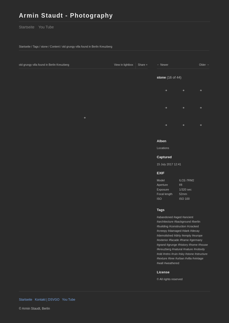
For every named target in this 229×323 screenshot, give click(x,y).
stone (44, 46)
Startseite (26, 27)
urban (180, 258)
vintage (198, 258)
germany (196, 240)
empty (187, 235)
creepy (162, 230)
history (184, 244)
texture (162, 258)
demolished (165, 235)
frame (185, 240)
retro (168, 253)
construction (178, 226)
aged (178, 217)
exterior (163, 240)
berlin (196, 221)
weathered (172, 263)
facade (174, 240)
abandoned (165, 217)
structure (201, 253)
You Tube (46, 27)
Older (202, 64)
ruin (175, 253)
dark (186, 230)
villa (189, 258)
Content (55, 46)
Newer (164, 64)
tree (172, 258)
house (204, 244)
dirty (178, 235)
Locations (163, 148)
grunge (172, 244)
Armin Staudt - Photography (66, 15)
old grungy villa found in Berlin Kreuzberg (87, 46)
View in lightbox (123, 64)
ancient (188, 217)
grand (162, 244)
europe (198, 235)
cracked (194, 226)
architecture (165, 221)
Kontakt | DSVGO (47, 299)
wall (160, 263)
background (183, 221)
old (160, 253)
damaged (175, 230)
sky (182, 253)
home (193, 244)
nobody (200, 249)
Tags (36, 46)
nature (189, 249)
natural (178, 249)
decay (195, 230)
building (163, 226)
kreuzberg (164, 249)
